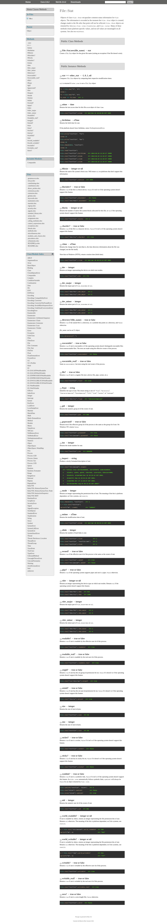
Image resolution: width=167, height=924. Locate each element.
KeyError (30, 403)
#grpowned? (31, 88)
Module (30, 423)
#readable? (31, 115)
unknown (30, 571)
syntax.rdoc (32, 216)
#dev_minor (31, 70)
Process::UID (32, 463)
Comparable (31, 162)
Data (29, 285)
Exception (30, 333)
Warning (30, 563)
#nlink (29, 100)
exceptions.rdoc (33, 226)
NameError (31, 428)
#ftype (29, 83)
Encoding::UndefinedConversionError (40, 308)
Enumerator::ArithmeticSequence (38, 318)
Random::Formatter (34, 471)
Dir (28, 288)
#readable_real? (32, 118)
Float (29, 353)
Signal (29, 506)
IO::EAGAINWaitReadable (36, 370)
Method (30, 421)
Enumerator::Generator (35, 323)
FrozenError (31, 358)
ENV (29, 290)
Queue (29, 466)
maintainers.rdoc (33, 201)
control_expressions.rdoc (36, 223)
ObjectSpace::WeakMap (35, 448)
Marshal (30, 411)
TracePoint (31, 548)
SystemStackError (33, 533)
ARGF (29, 258)
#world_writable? (33, 143)
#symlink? (30, 135)
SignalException (33, 508)
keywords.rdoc (33, 198)
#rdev (29, 108)
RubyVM (30, 486)
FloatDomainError (33, 356)
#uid (29, 138)
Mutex (29, 426)
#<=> (29, 45)
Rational (30, 478)
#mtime (30, 98)
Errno (29, 330)
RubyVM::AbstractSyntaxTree (37, 488)
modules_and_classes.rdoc (37, 236)
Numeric (30, 441)
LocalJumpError (32, 408)
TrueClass (30, 551)
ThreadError (31, 541)
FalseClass (31, 335)
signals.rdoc (32, 211)
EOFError (30, 293)
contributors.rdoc (33, 186)
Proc (29, 451)
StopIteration (31, 516)
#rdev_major (31, 110)
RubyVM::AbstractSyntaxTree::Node (40, 491)
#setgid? (30, 120)
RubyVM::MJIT (32, 496)
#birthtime (30, 50)
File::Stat (30, 348)
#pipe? (29, 105)
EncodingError (32, 310)
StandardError (32, 513)
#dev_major (31, 68)
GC (28, 360)
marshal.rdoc (32, 203)
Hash (29, 365)
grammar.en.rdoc (33, 178)
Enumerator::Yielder (34, 328)
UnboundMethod (33, 556)
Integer (29, 395)
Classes (36, 9)
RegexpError (31, 483)
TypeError (30, 553)
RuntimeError (32, 498)
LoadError (30, 406)
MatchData (31, 413)
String (29, 518)
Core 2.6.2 (45, 2)
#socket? (30, 130)
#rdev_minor (31, 113)
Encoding (30, 295)
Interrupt (30, 398)
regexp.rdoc (32, 206)
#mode (29, 95)
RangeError (31, 476)
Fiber (29, 338)
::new (29, 43)
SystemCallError (33, 528)
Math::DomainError (34, 418)
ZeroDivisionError (33, 566)
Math (29, 416)
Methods (43, 9)
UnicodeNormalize (33, 561)
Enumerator (31, 315)
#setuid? (30, 123)
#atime (29, 48)
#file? (29, 80)
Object (29, 31)
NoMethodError (32, 436)
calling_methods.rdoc (35, 221)
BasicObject (31, 265)
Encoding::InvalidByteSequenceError (40, 305)
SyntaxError (31, 526)
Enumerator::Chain (33, 320)
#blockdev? (31, 55)
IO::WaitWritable (33, 388)
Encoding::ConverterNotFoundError (39, 303)
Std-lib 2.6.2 (61, 2)
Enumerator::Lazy (33, 325)
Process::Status (32, 458)
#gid (29, 85)
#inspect (30, 93)
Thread (29, 536)
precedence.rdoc (33, 238)
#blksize (30, 53)
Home (28, 2)
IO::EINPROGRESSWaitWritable (38, 378)
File (28, 343)
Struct (29, 521)
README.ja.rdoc (34, 243)
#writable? (31, 145)
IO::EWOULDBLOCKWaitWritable (39, 383)
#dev (29, 65)
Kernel (29, 401)
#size (29, 125)
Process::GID (32, 456)
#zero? (29, 150)
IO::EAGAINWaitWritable (36, 373)
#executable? (31, 75)
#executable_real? (33, 78)
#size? (29, 128)
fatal (29, 568)
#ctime (29, 63)
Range (29, 473)
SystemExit (31, 531)
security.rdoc (32, 208)
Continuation (31, 283)
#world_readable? (33, 140)
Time (29, 546)
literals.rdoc (32, 228)
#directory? (31, 73)
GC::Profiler (31, 363)
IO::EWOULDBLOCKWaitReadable (39, 381)
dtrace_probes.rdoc (34, 188)
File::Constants (32, 345)
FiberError (31, 340)
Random (30, 468)
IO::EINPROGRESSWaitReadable (39, 375)
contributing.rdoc (33, 183)
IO (28, 368)
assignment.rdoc (33, 218)
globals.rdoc (32, 196)
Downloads (76, 2)
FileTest (30, 350)
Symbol (30, 523)
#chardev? (30, 60)
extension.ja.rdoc (33, 191)
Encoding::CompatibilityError (37, 298)
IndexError (31, 393)
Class (29, 270)
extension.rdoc (33, 193)
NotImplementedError (34, 438)
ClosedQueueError (33, 273)
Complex (30, 278)
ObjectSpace (31, 446)
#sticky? (30, 133)
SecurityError (32, 503)
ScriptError (31, 501)
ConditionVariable (33, 280)
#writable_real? (32, 148)
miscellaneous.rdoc (34, 233)
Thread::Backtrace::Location (37, 538)
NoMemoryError (33, 433)
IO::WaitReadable (33, 386)
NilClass (30, 431)
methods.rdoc (32, 231)
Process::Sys (31, 461)
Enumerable (31, 313)
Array (29, 263)
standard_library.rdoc (35, 213)
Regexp (30, 481)
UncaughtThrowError (34, 558)
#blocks (30, 58)
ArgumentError (32, 260)
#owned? (30, 103)
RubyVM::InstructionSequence (37, 493)
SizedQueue (31, 511)
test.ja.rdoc (31, 181)
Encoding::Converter (34, 300)
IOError (30, 390)
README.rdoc (33, 246)
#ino (29, 90)
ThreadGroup (32, 543)
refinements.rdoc (33, 241)
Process (30, 453)
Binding (30, 268)
